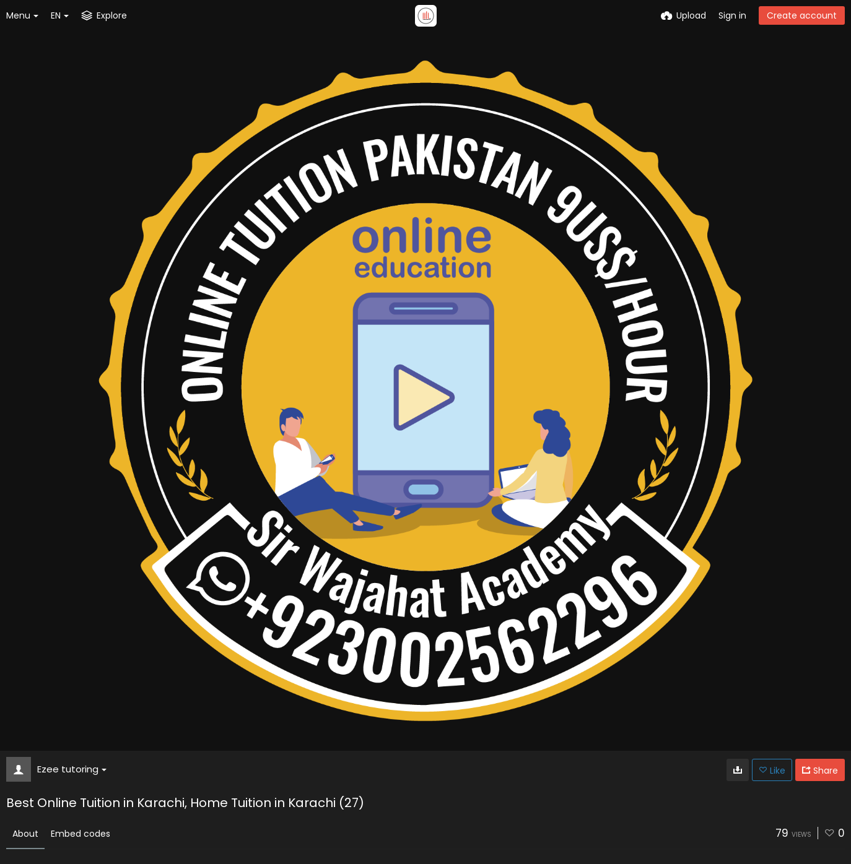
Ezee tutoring (72, 768)
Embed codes (80, 833)
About (25, 833)
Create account (802, 15)
